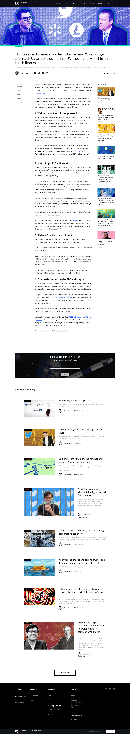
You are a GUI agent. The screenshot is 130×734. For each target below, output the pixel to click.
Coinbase (19, 86)
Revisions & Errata (76, 698)
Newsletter (74, 700)
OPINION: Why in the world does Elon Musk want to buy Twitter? (106, 243)
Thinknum (19, 689)
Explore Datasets (34, 695)
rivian (18, 94)
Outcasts (74, 3)
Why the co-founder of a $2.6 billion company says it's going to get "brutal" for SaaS (106, 201)
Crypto (83, 3)
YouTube (106, 689)
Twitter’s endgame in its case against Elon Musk (105, 99)
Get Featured (74, 705)
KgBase (50, 698)
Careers (32, 700)
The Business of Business (21, 3)
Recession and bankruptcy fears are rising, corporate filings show (81, 532)
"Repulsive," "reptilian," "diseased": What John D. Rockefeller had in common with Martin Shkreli (91, 628)
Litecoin (19, 99)
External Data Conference (78, 703)
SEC (25, 90)
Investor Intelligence (53, 709)
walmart (19, 103)
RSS (72, 708)
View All (65, 672)
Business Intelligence (53, 712)
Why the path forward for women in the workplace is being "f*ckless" (106, 117)
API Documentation (20, 705)
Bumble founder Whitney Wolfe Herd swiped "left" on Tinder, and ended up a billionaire (106, 137)
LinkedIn (64, 331)
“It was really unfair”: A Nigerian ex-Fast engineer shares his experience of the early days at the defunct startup (105, 179)
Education (51, 714)
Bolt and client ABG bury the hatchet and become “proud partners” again (81, 460)
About (31, 693)
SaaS (66, 3)
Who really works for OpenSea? (75, 400)
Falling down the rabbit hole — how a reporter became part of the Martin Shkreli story (82, 592)
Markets (58, 3)
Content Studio (75, 719)
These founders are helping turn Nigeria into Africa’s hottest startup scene (106, 158)
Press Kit (32, 703)
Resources (32, 698)
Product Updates (19, 702)
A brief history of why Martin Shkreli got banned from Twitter (92, 492)
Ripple (19, 90)
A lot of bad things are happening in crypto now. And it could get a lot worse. (82, 567)
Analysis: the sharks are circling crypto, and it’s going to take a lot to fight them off (82, 561)
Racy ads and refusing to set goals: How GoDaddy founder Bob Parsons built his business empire (106, 222)
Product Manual (19, 700)
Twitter (54, 331)
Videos (100, 3)
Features (91, 3)
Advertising (74, 722)
